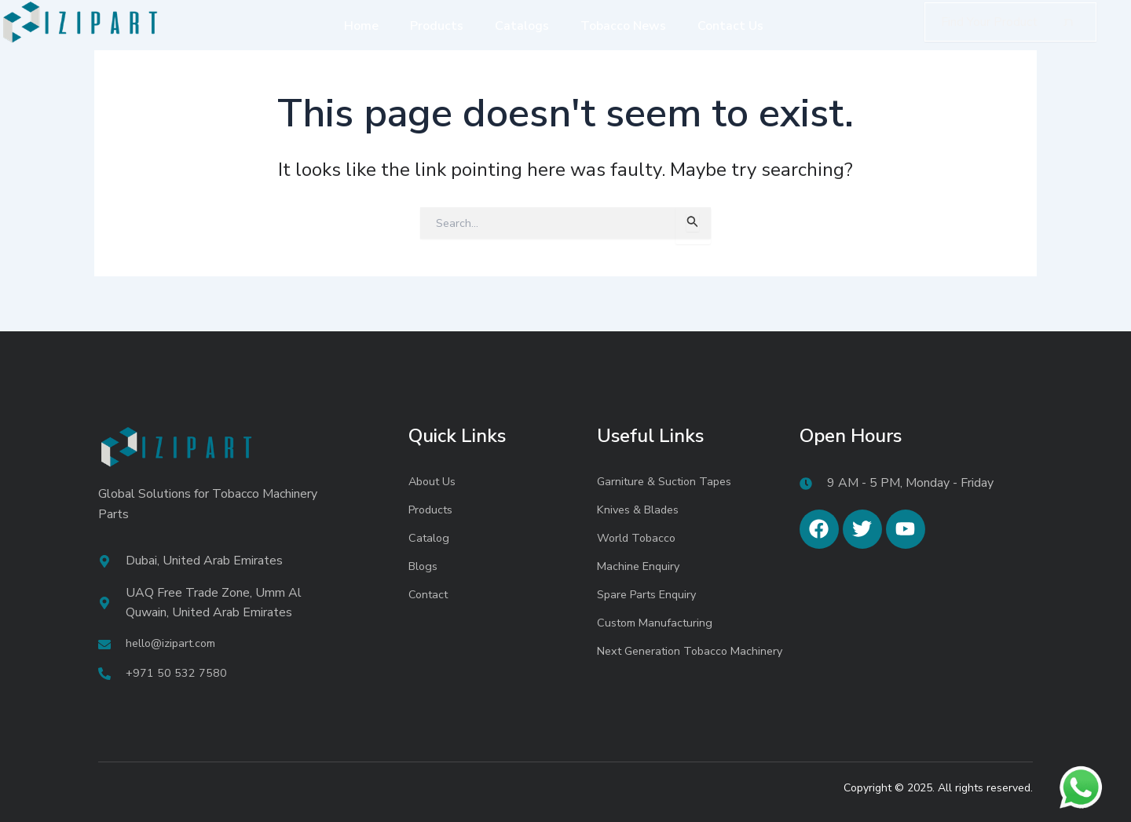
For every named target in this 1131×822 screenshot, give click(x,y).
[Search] (1068, 22)
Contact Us (730, 26)
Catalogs (522, 26)
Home (361, 26)
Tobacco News (623, 26)
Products (436, 26)
